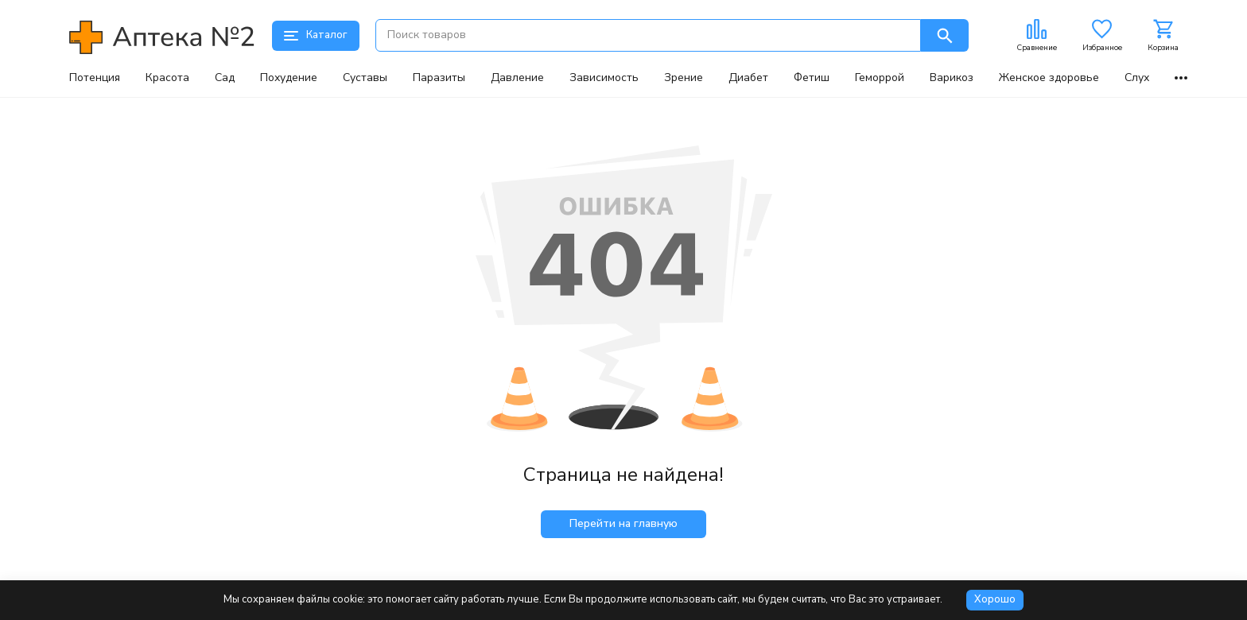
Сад (225, 78)
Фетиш (811, 78)
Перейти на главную (623, 523)
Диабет (748, 78)
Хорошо (995, 599)
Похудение (288, 78)
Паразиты (439, 78)
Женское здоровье (1049, 78)
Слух (1137, 78)
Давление (517, 78)
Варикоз (951, 78)
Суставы (365, 78)
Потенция (94, 78)
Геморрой (879, 78)
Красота (167, 78)
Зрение (683, 78)
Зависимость (604, 78)
